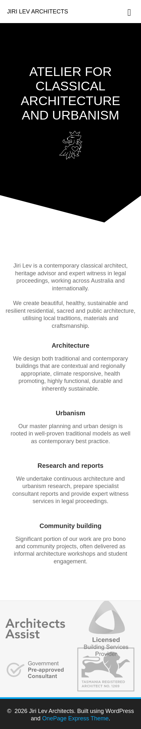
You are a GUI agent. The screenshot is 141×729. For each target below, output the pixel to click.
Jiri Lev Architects (37, 11)
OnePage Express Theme (75, 718)
